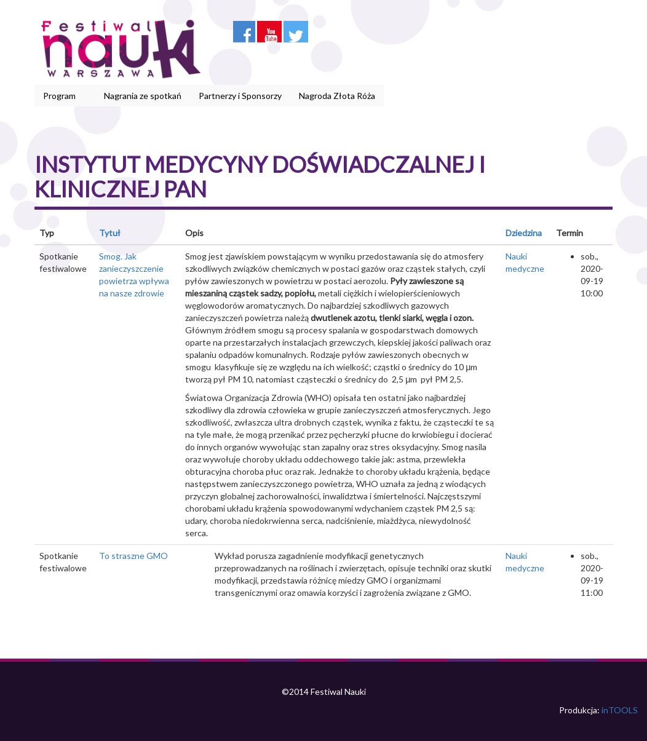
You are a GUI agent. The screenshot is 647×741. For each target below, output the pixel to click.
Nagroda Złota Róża (337, 95)
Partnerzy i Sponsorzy (240, 95)
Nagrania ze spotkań (142, 95)
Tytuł (110, 233)
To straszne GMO (133, 555)
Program (61, 95)
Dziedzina (524, 233)
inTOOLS (619, 710)
